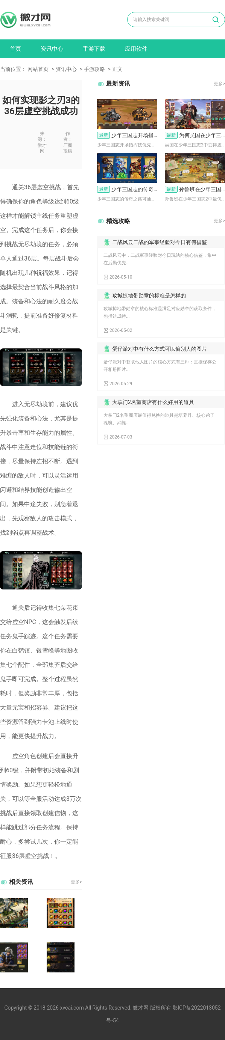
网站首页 (38, 69)
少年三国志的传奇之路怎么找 (127, 189)
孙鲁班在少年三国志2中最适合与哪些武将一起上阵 (195, 189)
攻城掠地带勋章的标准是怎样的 (149, 295)
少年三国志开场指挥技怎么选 (127, 135)
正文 (117, 69)
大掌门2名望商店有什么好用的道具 (153, 402)
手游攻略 (94, 69)
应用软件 (136, 48)
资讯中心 (52, 48)
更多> (76, 882)
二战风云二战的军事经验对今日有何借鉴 (159, 242)
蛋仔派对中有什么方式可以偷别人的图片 (159, 349)
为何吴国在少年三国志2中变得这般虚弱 (195, 135)
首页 (15, 48)
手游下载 (94, 48)
